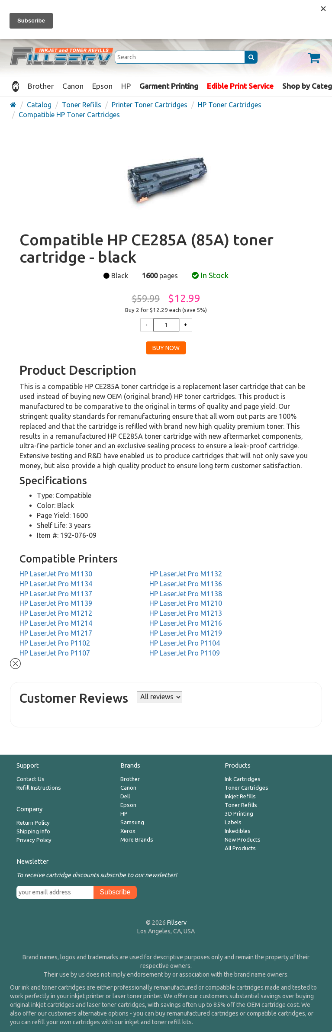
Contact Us (30, 779)
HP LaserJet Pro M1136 (185, 584)
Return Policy (33, 823)
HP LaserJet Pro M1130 (55, 574)
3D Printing (239, 813)
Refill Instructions (38, 787)
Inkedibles (238, 831)
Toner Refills (241, 805)
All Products (240, 848)
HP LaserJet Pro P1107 (54, 653)
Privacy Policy (34, 840)
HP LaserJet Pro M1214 (55, 623)
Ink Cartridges (243, 779)
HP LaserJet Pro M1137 (55, 594)
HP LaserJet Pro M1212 (55, 613)
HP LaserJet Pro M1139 (55, 603)
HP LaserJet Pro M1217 (55, 633)
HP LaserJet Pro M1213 (185, 613)
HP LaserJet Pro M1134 (55, 584)
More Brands (136, 839)
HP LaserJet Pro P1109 (184, 653)
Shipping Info (33, 831)
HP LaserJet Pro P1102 (54, 643)
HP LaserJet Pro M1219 (185, 633)
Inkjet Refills (240, 796)
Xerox (127, 831)
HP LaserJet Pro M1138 (185, 594)
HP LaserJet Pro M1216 (185, 623)
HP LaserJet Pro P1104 (184, 643)
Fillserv (177, 922)
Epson (102, 86)
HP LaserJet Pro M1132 (185, 574)
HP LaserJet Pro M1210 (185, 603)
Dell (125, 796)
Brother (41, 86)
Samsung (132, 822)
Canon (73, 86)
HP (126, 86)
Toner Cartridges (246, 787)
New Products (243, 839)
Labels (233, 822)
